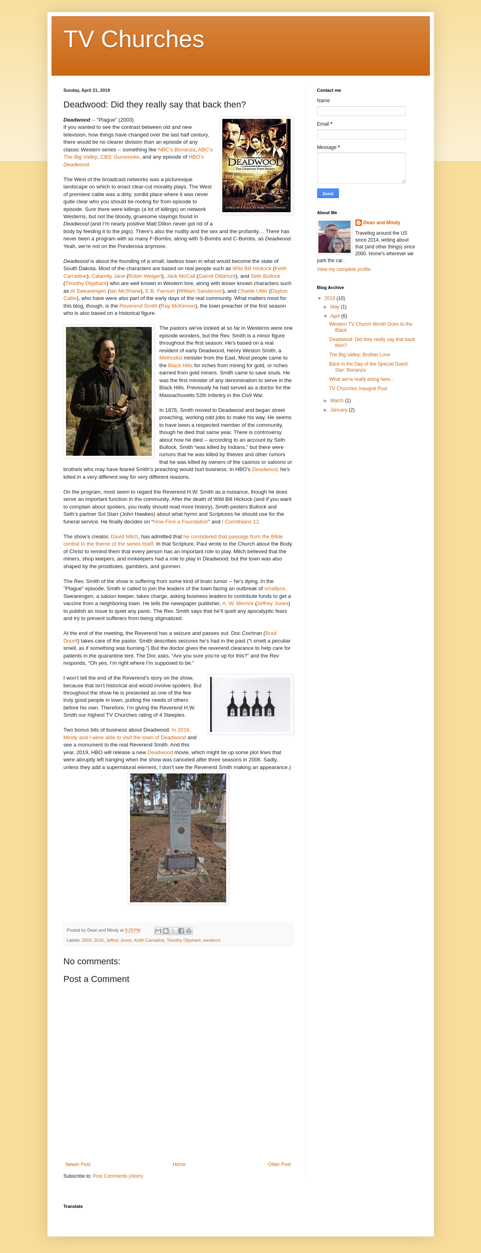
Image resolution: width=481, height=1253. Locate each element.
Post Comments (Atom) (118, 1176)
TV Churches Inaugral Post (358, 388)
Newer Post (78, 1164)
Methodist (171, 358)
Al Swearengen (88, 291)
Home (179, 1164)
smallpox (274, 588)
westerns (211, 940)
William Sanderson (200, 291)
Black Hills (180, 365)
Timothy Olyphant (86, 283)
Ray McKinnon (178, 306)
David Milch (124, 536)
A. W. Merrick (238, 603)
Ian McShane (125, 291)
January (339, 410)
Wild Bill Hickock (252, 268)
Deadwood (264, 469)
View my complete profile (344, 269)
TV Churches (134, 38)
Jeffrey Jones (272, 603)
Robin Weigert (145, 276)
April (335, 316)
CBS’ (119, 157)
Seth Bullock (265, 276)
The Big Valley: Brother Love (359, 355)
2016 (98, 940)
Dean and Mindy (381, 222)
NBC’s (177, 150)
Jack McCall (182, 276)
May (335, 307)
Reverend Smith (139, 306)
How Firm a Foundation (180, 522)
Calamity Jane (108, 276)
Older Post (279, 1164)
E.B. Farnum (160, 291)
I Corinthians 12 (240, 522)
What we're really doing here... (361, 379)
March (337, 400)
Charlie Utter (252, 291)
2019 (330, 298)
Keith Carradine (149, 940)
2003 (86, 940)
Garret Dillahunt (216, 276)
